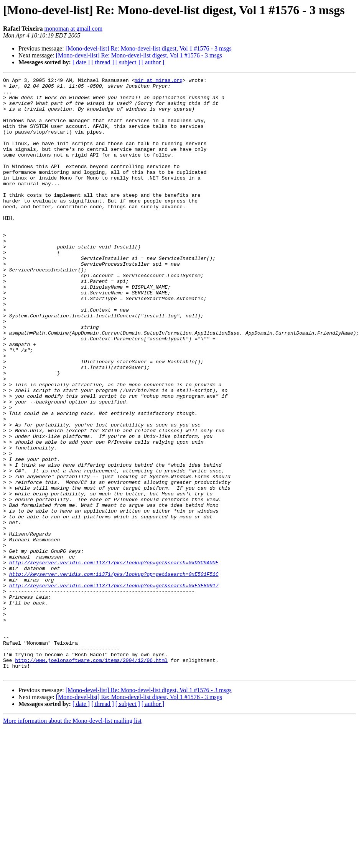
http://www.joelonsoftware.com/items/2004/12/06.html (91, 777)
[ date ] (81, 62)
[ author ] (153, 62)
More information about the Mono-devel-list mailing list (72, 840)
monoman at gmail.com (73, 28)
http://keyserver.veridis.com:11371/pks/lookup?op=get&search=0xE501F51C (114, 673)
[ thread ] (102, 62)
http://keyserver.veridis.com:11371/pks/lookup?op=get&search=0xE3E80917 (114, 687)
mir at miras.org (159, 81)
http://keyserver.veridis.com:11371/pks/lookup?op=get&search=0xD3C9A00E (114, 660)
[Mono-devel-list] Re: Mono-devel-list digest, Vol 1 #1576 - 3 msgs (149, 48)
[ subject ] (127, 62)
